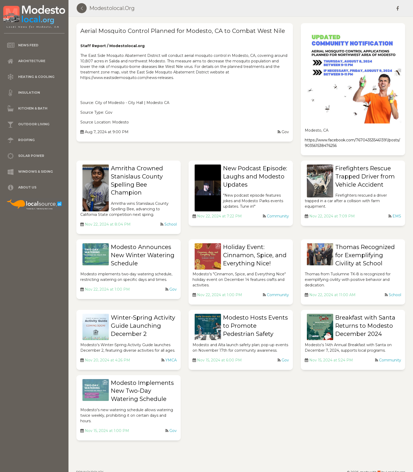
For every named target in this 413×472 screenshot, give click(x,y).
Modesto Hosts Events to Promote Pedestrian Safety (255, 325)
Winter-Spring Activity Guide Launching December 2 (143, 325)
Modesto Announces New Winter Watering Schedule (142, 255)
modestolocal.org (112, 8)
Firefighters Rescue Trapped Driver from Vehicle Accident (365, 176)
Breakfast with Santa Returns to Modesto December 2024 (365, 325)
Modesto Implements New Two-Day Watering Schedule (142, 391)
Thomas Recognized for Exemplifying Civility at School (365, 255)
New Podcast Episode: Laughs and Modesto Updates (255, 176)
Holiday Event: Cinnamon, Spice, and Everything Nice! (255, 255)
